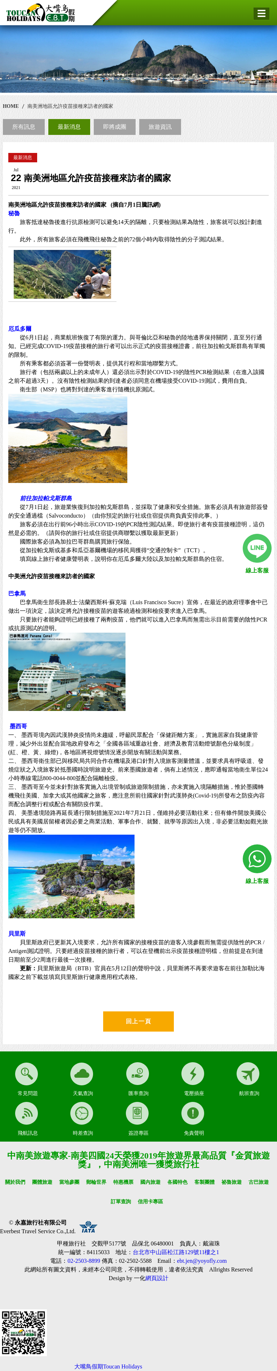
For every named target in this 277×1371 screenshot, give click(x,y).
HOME (11, 106)
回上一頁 (138, 1021)
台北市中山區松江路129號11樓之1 (176, 1252)
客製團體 (204, 1182)
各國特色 (177, 1182)
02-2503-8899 (83, 1261)
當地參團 (69, 1182)
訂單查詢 (121, 1201)
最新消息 (69, 127)
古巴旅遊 (259, 1182)
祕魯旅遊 (231, 1182)
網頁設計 (156, 1278)
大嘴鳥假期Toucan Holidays (108, 1366)
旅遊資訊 (160, 127)
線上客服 (257, 570)
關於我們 (15, 1182)
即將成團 (114, 127)
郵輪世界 (96, 1182)
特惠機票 (123, 1182)
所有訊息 (23, 127)
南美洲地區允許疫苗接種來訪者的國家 (70, 106)
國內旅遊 (150, 1182)
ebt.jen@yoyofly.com (202, 1261)
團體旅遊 (42, 1182)
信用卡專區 (150, 1201)
